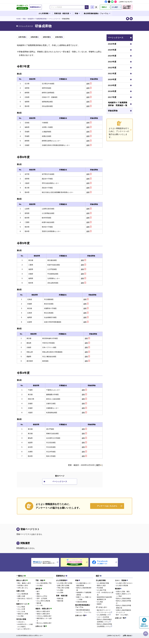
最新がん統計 (101, 585)
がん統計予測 (101, 590)
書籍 (38, 594)
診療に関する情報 (63, 585)
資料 (87, 83)
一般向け (20, 576)
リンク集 (40, 605)
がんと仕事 (21, 609)
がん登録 (21, 616)
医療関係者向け (35, 7)
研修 (24, 19)
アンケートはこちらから (107, 506)
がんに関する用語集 (43, 601)
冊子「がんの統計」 (123, 615)
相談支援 (60, 601)
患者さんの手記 (42, 596)
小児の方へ (21, 622)
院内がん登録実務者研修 (83, 589)
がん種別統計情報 (103, 583)
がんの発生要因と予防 (44, 583)
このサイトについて (125, 2)
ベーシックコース (54, 19)
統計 (98, 576)
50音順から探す (23, 585)
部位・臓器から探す (24, 583)
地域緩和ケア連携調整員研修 (37, 19)
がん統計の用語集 (122, 585)
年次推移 (100, 588)
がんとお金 (21, 611)
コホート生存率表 (103, 617)
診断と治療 (21, 596)
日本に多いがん (23, 588)
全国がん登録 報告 (123, 591)
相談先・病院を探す (42, 608)
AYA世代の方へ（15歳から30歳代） (25, 625)
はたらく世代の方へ (24, 629)
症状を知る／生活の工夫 (25, 600)
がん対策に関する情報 (64, 583)
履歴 (98, 465)
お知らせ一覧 (40, 626)
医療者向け (60, 576)
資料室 (37, 588)
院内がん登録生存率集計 (123, 602)
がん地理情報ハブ (103, 615)
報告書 (39, 603)
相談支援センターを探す (44, 619)
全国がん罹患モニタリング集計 (123, 595)
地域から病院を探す (43, 614)
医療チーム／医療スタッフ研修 (83, 598)
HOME (18, 19)
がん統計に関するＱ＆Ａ (124, 583)
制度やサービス (22, 604)
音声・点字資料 (42, 598)
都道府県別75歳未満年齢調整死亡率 (104, 598)
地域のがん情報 (23, 614)
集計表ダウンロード (104, 610)
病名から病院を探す (43, 611)
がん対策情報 (61, 580)
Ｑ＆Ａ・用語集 (120, 580)
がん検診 (40, 585)
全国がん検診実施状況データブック (123, 611)
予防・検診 (39, 580)
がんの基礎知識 (23, 594)
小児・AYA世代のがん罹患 (105, 594)
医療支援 (60, 598)
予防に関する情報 (63, 588)
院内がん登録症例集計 (123, 598)
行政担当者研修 (81, 602)
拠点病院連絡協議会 (83, 610)
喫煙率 (99, 604)
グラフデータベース (104, 612)
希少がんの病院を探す (44, 623)
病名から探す (21, 580)
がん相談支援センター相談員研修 (83, 584)
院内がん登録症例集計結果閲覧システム (104, 621)
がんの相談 (21, 607)
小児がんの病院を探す (44, 616)
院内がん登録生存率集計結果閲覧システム (104, 625)
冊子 (38, 591)
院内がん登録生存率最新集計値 (123, 607)
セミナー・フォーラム (83, 612)
